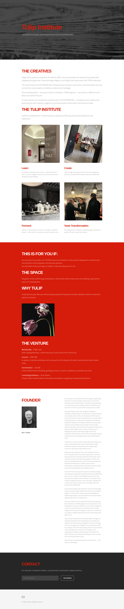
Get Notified (67, 578)
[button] (23, 596)
